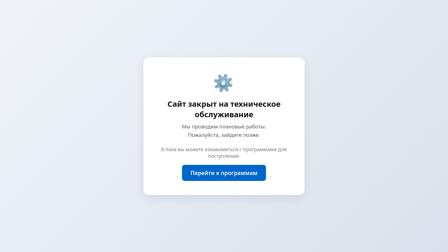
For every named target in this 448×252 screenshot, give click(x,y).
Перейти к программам (224, 173)
